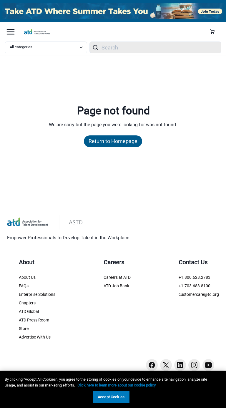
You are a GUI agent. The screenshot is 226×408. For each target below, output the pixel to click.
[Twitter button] (166, 365)
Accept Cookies (111, 397)
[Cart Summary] (214, 32)
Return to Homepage (113, 141)
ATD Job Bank (116, 285)
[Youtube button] (208, 365)
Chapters (27, 303)
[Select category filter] (46, 47)
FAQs (24, 285)
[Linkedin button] (180, 365)
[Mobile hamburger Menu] (10, 32)
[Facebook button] (152, 365)
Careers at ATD (117, 277)
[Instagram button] (194, 365)
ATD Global (29, 311)
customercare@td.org (199, 294)
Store (24, 328)
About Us (27, 277)
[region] (113, 389)
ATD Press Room (34, 320)
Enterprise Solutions (37, 294)
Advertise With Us (35, 337)
